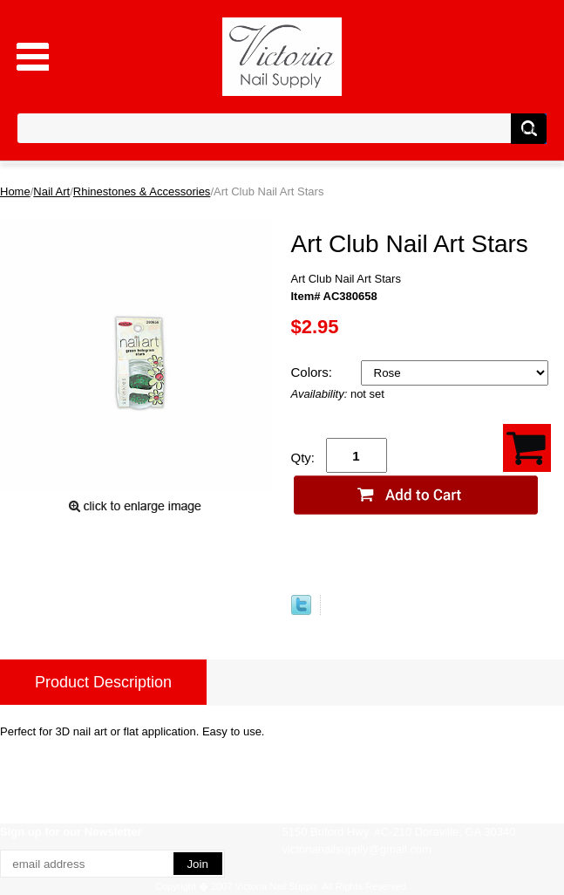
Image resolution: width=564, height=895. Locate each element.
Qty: (303, 457)
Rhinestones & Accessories (142, 191)
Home (15, 191)
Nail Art (51, 191)
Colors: (313, 372)
